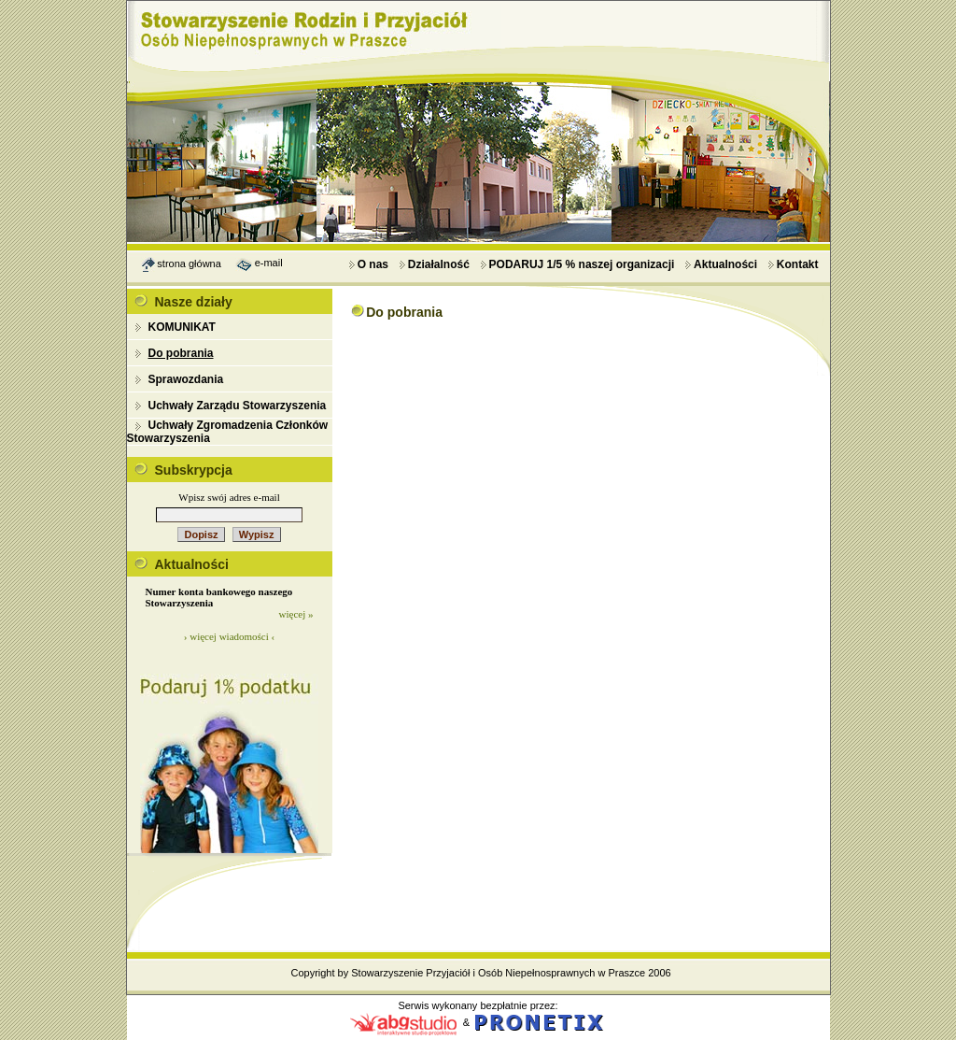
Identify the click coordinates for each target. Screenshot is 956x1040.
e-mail (269, 262)
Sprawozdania (186, 379)
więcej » (296, 614)
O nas (368, 264)
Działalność (434, 264)
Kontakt (793, 264)
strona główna (189, 262)
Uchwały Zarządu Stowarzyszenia (237, 405)
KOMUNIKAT (182, 327)
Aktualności (720, 264)
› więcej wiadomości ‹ (229, 636)
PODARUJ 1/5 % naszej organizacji (577, 264)
